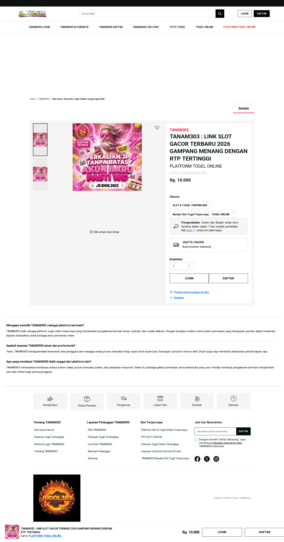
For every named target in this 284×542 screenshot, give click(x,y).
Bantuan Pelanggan (98, 443)
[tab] (243, 103)
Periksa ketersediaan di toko (191, 286)
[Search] (220, 13)
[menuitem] (47, 25)
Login (244, 13)
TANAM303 (44, 93)
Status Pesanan (87, 400)
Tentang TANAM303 (45, 443)
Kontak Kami (50, 399)
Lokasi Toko (160, 399)
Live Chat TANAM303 (99, 437)
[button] (40, 134)
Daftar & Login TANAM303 (48, 437)
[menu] (142, 25)
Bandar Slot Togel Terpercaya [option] (202, 208)
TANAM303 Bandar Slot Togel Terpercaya (164, 450)
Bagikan (179, 292)
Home (33, 93)
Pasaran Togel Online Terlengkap (159, 437)
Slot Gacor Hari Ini (43, 423)
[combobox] (152, 13)
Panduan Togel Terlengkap (102, 430)
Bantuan (234, 399)
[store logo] (32, 14)
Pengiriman (123, 399)
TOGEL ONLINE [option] (220, 208)
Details (244, 103)
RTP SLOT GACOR (151, 430)
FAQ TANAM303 (96, 423)
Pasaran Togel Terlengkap (48, 430)
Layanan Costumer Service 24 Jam (161, 443)
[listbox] (209, 204)
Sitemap (92, 450)
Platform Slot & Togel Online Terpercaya (164, 423)
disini (190, 224)
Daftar (262, 13)
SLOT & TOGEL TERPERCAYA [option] (190, 199)
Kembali (197, 399)
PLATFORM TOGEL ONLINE (45, 535)
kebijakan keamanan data (227, 437)
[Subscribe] (243, 426)
